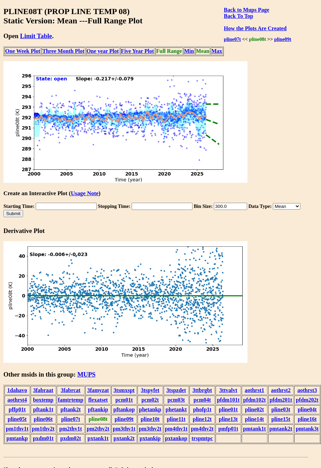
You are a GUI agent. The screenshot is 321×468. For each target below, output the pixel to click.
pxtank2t (123, 438)
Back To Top (238, 16)
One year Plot (103, 51)
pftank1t (43, 409)
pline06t (43, 419)
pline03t (280, 409)
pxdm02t (70, 438)
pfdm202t (307, 400)
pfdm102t (254, 400)
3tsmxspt (123, 390)
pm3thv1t (124, 429)
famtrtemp (71, 400)
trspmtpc (202, 438)
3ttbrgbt (202, 390)
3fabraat (43, 390)
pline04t (307, 409)
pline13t (228, 419)
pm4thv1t (176, 429)
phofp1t (202, 409)
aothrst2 (281, 390)
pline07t (232, 39)
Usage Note (85, 193)
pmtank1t (254, 429)
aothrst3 (307, 390)
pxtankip (150, 438)
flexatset (98, 400)
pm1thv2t (43, 429)
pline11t (176, 419)
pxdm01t (43, 438)
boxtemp (43, 400)
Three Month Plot (63, 51)
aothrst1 (254, 390)
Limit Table (36, 36)
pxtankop (176, 438)
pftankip (98, 409)
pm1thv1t (17, 429)
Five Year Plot (137, 51)
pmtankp (17, 438)
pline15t (280, 419)
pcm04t (202, 400)
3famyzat (98, 390)
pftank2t (70, 409)
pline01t (228, 409)
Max (216, 51)
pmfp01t (228, 429)
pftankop (124, 409)
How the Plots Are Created (255, 28)
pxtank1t (98, 438)
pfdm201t (280, 400)
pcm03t (176, 400)
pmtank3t (307, 429)
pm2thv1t (70, 429)
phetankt (176, 409)
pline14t (254, 419)
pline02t (254, 409)
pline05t (17, 419)
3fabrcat (70, 390)
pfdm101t (228, 400)
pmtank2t (280, 429)
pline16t (307, 419)
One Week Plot (22, 51)
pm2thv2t (98, 429)
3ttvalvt (228, 390)
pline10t (150, 419)
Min (189, 51)
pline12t (202, 419)
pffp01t (17, 409)
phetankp (150, 409)
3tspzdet (176, 390)
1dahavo (17, 390)
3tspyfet (150, 390)
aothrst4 (17, 400)
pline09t (282, 39)
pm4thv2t (202, 429)
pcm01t (124, 400)
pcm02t (150, 400)
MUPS (86, 374)
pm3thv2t (150, 429)
